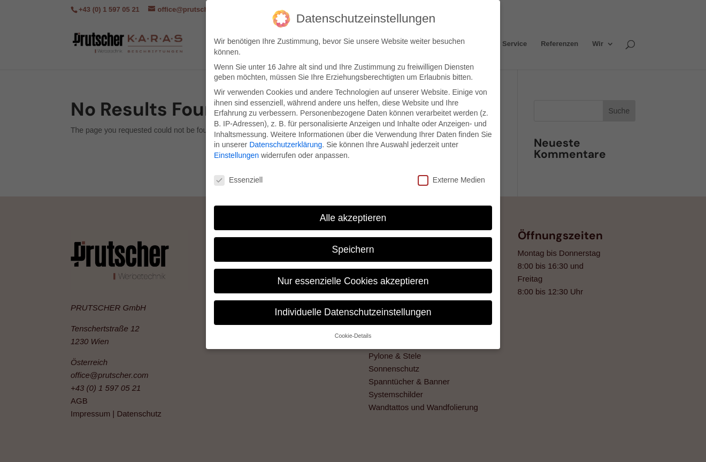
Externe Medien (451, 178)
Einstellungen (236, 153)
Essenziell (238, 178)
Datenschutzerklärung (285, 143)
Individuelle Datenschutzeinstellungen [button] (353, 311)
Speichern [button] (353, 248)
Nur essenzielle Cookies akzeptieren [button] (352, 279)
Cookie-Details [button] (353, 334)
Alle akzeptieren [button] (353, 216)
